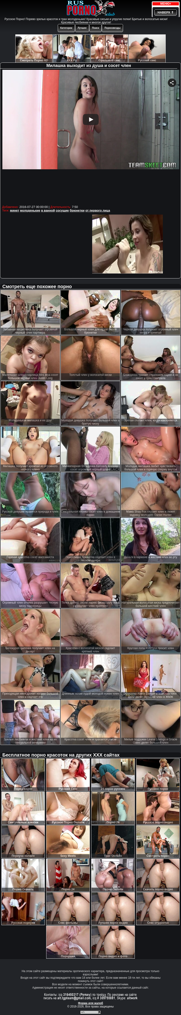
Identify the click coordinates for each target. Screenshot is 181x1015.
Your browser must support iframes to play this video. (90, 137)
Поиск (95, 28)
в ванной (48, 210)
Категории (66, 28)
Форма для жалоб (90, 1003)
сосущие (62, 210)
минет (14, 210)
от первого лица (97, 210)
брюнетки (77, 210)
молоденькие (30, 210)
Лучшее (82, 28)
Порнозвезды (112, 28)
